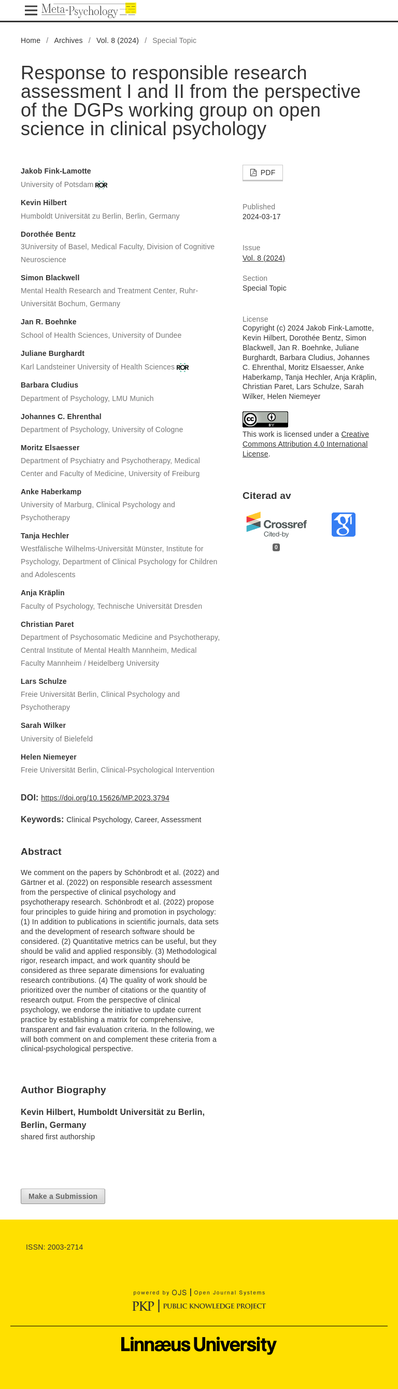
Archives (68, 40)
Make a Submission (63, 1196)
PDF (267, 172)
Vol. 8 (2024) (117, 40)
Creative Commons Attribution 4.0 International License (306, 444)
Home (30, 40)
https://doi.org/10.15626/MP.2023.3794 (105, 798)
